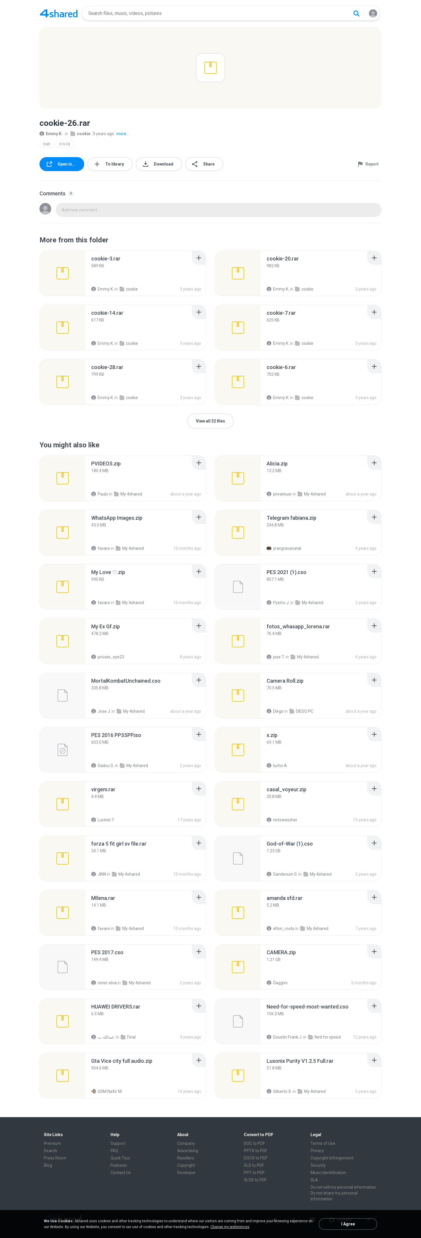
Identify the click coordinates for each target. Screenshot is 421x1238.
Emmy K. (51, 133)
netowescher (282, 820)
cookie (80, 133)
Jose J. (101, 711)
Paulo (99, 494)
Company (186, 1143)
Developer (186, 1172)
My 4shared (128, 494)
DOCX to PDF (256, 1158)
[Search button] (356, 13)
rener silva (104, 982)
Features (119, 1165)
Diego (275, 711)
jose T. (276, 657)
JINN (98, 874)
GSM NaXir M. (106, 1091)
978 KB (64, 144)
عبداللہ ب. (103, 1037)
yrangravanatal (284, 548)
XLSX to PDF (255, 1180)
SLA (314, 1180)
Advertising (187, 1150)
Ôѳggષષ (277, 982)
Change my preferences (229, 1227)
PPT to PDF (254, 1172)
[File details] (62, 273)
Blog (48, 1165)
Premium (52, 1143)
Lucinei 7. (103, 820)
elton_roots (280, 928)
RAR (46, 144)
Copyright (186, 1165)
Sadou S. (102, 765)
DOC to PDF (254, 1143)
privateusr (279, 494)
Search (50, 1150)
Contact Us (121, 1172)
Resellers (185, 1158)
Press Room (55, 1158)
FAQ (114, 1150)
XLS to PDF (254, 1165)
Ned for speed (324, 1037)
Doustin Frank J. (284, 1037)
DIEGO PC (301, 711)
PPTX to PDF (255, 1150)
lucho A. (277, 765)
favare (100, 548)
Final (128, 1037)
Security (318, 1165)
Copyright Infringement (331, 1158)
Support (118, 1143)
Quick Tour (120, 1158)
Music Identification (328, 1172)
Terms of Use (322, 1143)
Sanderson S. (282, 874)
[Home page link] (58, 13)
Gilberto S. (279, 1091)
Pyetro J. (278, 602)
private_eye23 (107, 657)
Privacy (317, 1150)
